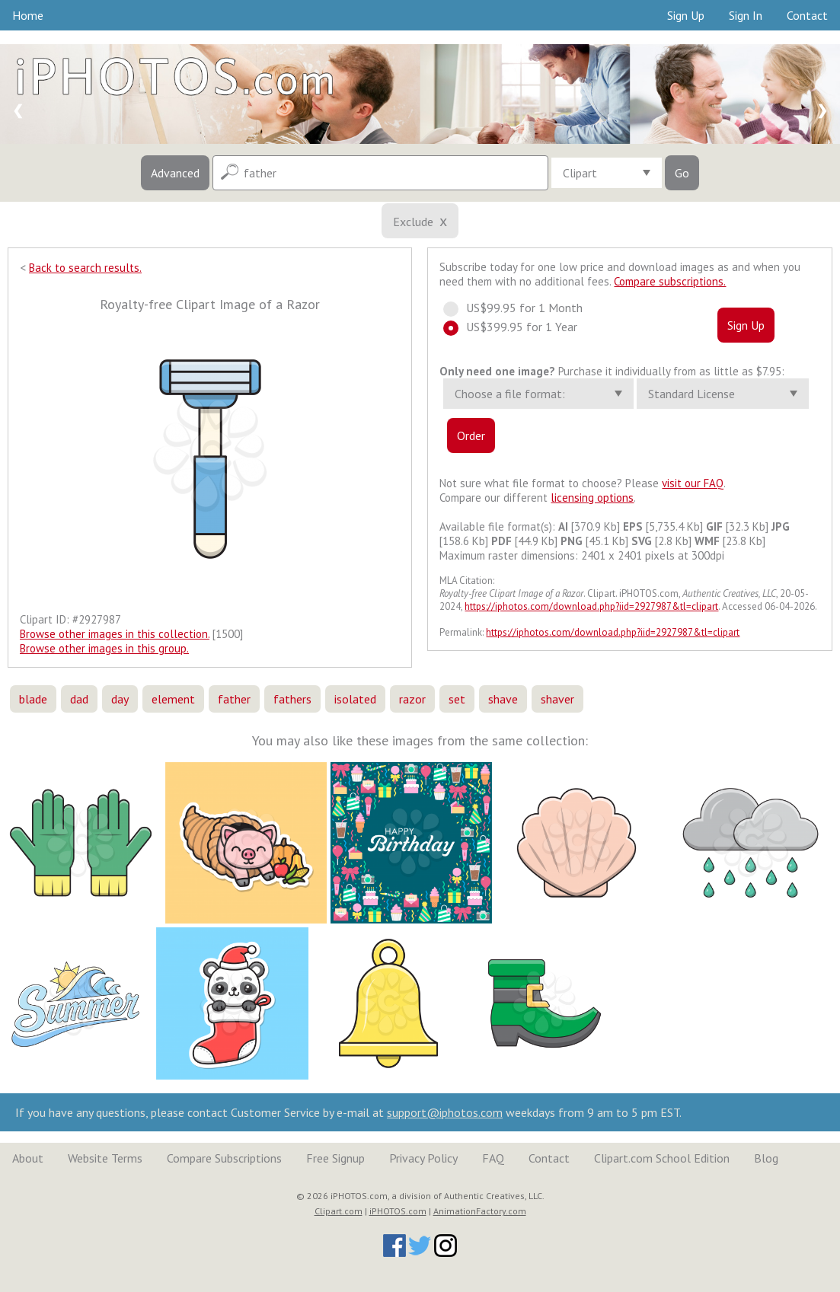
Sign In (745, 15)
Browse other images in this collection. (114, 634)
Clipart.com (339, 1211)
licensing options (592, 497)
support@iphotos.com (445, 1112)
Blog (766, 1158)
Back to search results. (85, 267)
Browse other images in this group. (104, 648)
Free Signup (335, 1158)
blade (33, 699)
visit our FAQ (692, 483)
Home (27, 15)
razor (412, 699)
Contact (807, 15)
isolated (355, 699)
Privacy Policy (423, 1158)
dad (79, 699)
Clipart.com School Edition (662, 1158)
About (27, 1158)
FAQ (493, 1158)
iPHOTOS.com (397, 1211)
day (120, 699)
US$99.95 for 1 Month (519, 307)
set (457, 699)
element (173, 699)
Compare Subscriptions (224, 1158)
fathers (292, 699)
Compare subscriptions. (670, 281)
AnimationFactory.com (479, 1211)
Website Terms (105, 1158)
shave (503, 699)
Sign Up (685, 15)
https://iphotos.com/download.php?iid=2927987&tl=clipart (591, 606)
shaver (557, 699)
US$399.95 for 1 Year (517, 326)
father (234, 699)
